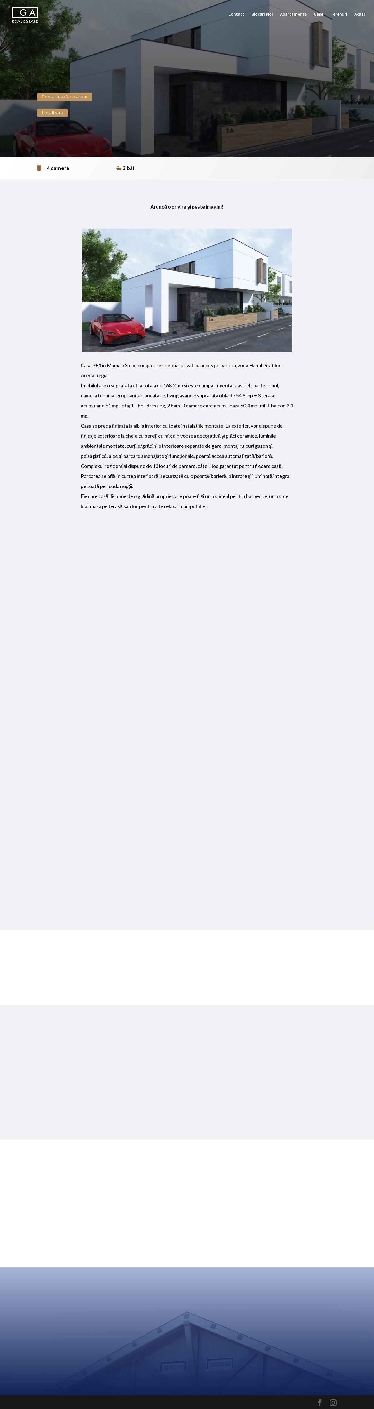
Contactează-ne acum (64, 97)
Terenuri (338, 15)
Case (318, 15)
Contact (236, 15)
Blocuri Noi (262, 15)
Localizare (52, 113)
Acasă (360, 15)
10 (208, 341)
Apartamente (293, 15)
